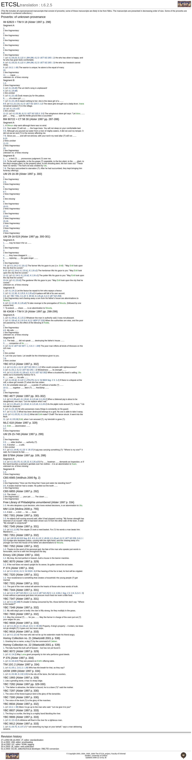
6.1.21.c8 (13, 96)
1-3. (5, 462)
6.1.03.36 (17, 113)
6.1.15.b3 (17, 280)
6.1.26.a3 (24, 626)
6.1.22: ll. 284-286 (26, 58)
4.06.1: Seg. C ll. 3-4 (65, 593)
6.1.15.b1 (24, 271)
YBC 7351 (14, 296)
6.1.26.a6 (22, 303)
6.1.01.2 (12, 370)
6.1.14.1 (12, 291)
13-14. (6, 216)
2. (4, 33)
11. (4, 75)
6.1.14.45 (14, 450)
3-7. (5, 429)
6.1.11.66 (13, 303)
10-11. (6, 206)
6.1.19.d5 (13, 88)
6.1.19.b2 (25, 404)
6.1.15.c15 (14, 109)
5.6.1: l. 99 (13, 707)
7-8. (5, 136)
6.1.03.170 (15, 462)
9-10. (5, 138)
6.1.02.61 (14, 571)
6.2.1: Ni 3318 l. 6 (27, 571)
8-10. (5, 414)
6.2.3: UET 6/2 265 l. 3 (44, 63)
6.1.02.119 (22, 674)
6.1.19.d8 (13, 91)
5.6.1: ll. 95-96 (35, 626)
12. (4, 211)
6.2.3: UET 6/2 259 (52, 296)
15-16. (6, 221)
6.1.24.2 (42, 399)
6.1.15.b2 (25, 275)
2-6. (5, 161)
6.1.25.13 (25, 462)
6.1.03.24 (14, 419)
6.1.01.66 (13, 674)
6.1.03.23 (13, 58)
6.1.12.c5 (13, 720)
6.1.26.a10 (34, 462)
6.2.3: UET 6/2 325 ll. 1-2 (31, 104)
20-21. (6, 231)
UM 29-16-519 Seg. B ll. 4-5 (22, 538)
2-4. (5, 182)
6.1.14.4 (15, 271)
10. (4, 70)
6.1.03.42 (13, 380)
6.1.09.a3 (13, 320)
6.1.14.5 (16, 275)
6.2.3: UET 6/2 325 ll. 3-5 (33, 113)
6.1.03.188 (15, 602)
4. (4, 43)
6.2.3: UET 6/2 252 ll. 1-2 (44, 593)
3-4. (5, 404)
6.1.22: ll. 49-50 (27, 296)
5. (4, 48)
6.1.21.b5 (34, 404)
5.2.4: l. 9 (79, 593)
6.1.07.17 (22, 727)
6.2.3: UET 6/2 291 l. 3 (26, 370)
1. (4, 28)
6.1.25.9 (21, 293)
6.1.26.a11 (24, 372)
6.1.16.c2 (33, 271)
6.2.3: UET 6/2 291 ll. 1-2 (29, 367)
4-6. (5, 131)
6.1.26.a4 (39, 296)
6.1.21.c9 (13, 101)
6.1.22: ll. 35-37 (26, 450)
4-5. (5, 330)
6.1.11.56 (13, 293)
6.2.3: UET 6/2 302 (38, 372)
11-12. (6, 113)
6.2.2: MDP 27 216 (36, 320)
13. (4, 148)
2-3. (5, 128)
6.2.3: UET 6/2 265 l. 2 (44, 58)
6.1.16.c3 (34, 275)
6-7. (5, 192)
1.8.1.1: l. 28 (22, 668)
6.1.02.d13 (13, 661)
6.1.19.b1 (25, 399)
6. (4, 53)
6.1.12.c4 (14, 635)
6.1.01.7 (14, 412)
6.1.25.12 (14, 626)
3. (4, 38)
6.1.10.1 (21, 318)
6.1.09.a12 (15, 399)
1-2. (5, 83)
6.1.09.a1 (13, 318)
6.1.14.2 (12, 654)
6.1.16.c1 (22, 266)
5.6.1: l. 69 (13, 67)
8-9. (5, 104)
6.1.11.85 (14, 530)
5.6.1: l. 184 (34, 346)
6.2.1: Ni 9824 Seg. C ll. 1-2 (47, 380)
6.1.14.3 (14, 266)
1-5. (5, 494)
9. (4, 67)
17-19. (6, 226)
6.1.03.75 (13, 727)
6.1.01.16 (13, 409)
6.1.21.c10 (15, 104)
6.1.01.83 (14, 372)
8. (4, 63)
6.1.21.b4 (34, 399)
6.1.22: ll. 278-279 (26, 380)
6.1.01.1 (14, 367)
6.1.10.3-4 (22, 320)
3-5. (5, 296)
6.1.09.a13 (15, 404)
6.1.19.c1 (25, 414)
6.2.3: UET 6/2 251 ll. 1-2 (21, 593)
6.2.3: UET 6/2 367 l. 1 (18, 346)
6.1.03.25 (16, 414)
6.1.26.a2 (30, 293)
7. (4, 58)
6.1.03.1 (12, 668)
